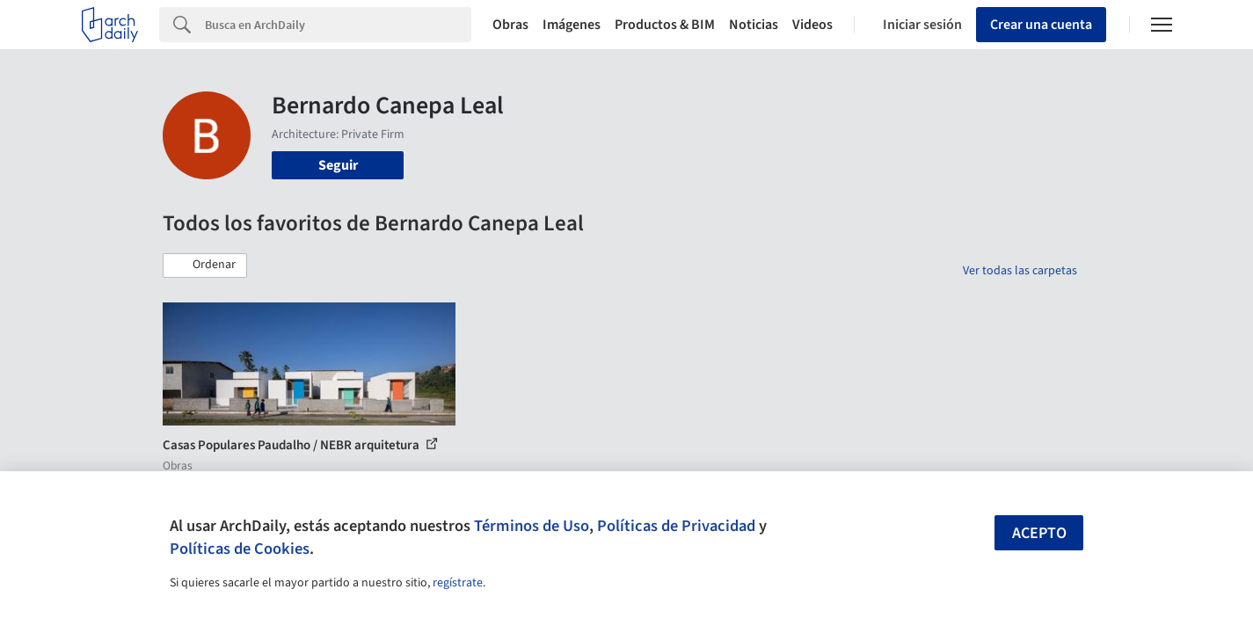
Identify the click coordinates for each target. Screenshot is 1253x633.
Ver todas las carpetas (1020, 271)
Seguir (338, 165)
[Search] (338, 24)
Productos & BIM (665, 25)
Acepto (1039, 533)
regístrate (458, 583)
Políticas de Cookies (240, 548)
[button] (205, 265)
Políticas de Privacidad (676, 525)
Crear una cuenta (1041, 24)
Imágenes (572, 25)
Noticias (753, 25)
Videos (812, 25)
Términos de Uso (531, 525)
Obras (510, 25)
